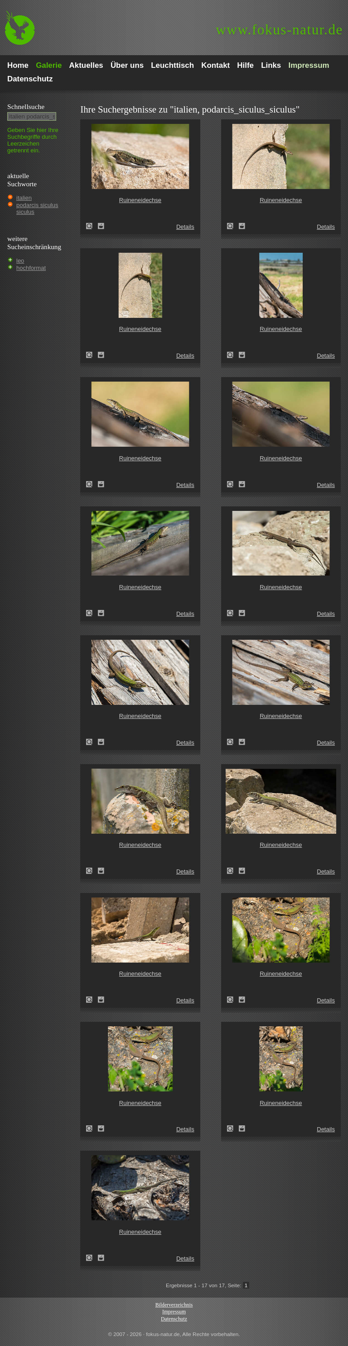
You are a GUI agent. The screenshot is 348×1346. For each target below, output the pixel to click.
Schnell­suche (25, 106)
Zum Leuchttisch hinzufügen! (101, 226)
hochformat (31, 267)
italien (24, 197)
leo (20, 260)
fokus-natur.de (279, 30)
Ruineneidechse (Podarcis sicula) (92, 226)
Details (185, 226)
